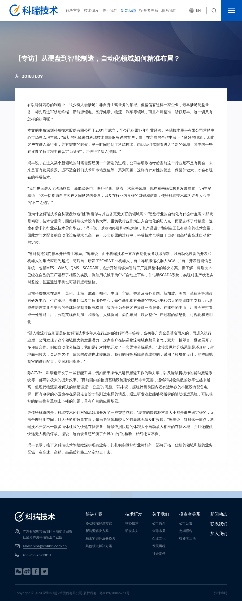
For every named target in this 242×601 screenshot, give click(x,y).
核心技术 (131, 523)
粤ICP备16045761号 (114, 593)
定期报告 (185, 530)
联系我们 (169, 10)
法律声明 (220, 593)
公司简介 (158, 523)
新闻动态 (128, 10)
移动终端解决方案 (99, 523)
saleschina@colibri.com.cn (45, 546)
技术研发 (91, 10)
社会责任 (158, 553)
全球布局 (158, 530)
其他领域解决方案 (99, 546)
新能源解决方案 (97, 530)
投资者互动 (187, 538)
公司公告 (185, 523)
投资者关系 (148, 10)
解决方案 (73, 10)
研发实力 (131, 530)
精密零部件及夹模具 (100, 538)
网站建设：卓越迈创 (194, 593)
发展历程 (158, 546)
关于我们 (109, 10)
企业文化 (158, 538)
